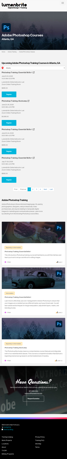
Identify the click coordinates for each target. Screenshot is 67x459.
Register (9, 94)
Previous (23, 189)
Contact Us (7, 427)
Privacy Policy (40, 437)
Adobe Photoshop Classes (27, 52)
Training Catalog (7, 437)
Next (45, 189)
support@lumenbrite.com (33, 393)
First (15, 189)
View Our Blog (8, 429)
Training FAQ (39, 440)
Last (51, 189)
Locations (5, 444)
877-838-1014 (33, 391)
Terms (37, 447)
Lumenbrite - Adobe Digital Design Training (14, 5)
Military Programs (8, 454)
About (4, 447)
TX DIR (4, 451)
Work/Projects (7, 440)
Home (3, 52)
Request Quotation (33, 398)
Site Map (38, 444)
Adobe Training (12, 52)
